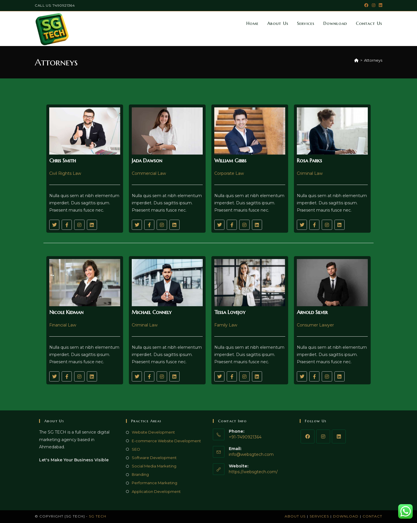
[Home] (356, 60)
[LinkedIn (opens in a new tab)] (379, 5)
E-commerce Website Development (166, 440)
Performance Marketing (154, 482)
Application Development (156, 491)
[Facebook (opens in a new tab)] (366, 5)
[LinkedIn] (339, 436)
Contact (372, 516)
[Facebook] (307, 436)
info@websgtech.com (251, 454)
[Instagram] (323, 436)
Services (319, 516)
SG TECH (97, 516)
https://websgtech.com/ (253, 471)
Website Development (153, 432)
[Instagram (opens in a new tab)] (373, 5)
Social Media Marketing (154, 466)
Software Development (154, 457)
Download (346, 516)
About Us (295, 516)
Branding (140, 474)
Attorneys (373, 60)
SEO (136, 449)
